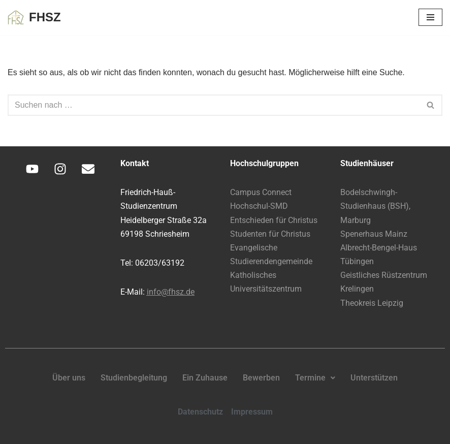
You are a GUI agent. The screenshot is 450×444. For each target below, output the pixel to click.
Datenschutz (200, 412)
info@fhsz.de (171, 292)
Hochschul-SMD (259, 206)
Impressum (252, 412)
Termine (315, 378)
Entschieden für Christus (273, 220)
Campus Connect (261, 192)
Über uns (68, 378)
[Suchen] (214, 105)
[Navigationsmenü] (430, 17)
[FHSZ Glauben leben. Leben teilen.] (34, 17)
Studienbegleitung (134, 378)
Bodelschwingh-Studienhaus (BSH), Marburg (375, 206)
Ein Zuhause (205, 378)
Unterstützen (374, 378)
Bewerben (261, 378)
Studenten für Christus (270, 234)
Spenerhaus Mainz (373, 234)
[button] (315, 378)
